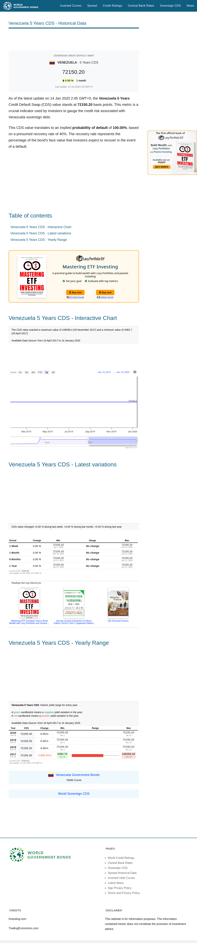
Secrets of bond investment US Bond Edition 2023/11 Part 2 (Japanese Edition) (74, 622)
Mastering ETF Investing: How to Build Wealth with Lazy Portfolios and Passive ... (29, 622)
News (190, 5)
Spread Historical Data (122, 872)
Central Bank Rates (141, 5)
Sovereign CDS (170, 5)
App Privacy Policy (120, 887)
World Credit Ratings (121, 857)
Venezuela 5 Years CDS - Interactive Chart (40, 227)
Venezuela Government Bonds (78, 775)
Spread (92, 5)
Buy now (75, 292)
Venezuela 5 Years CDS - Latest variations (40, 233)
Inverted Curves (70, 5)
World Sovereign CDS (74, 793)
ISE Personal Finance (118, 621)
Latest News (116, 882)
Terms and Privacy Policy (124, 892)
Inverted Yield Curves (121, 877)
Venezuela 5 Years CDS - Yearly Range (38, 240)
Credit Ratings (112, 5)
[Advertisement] (74, 39)
